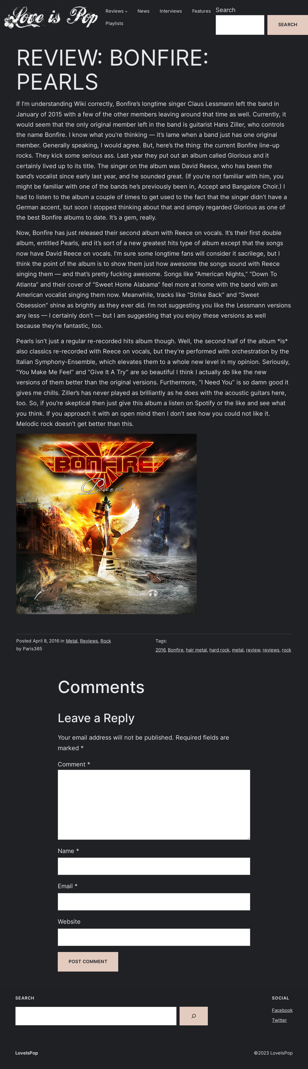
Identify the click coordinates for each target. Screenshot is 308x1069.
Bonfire (175, 650)
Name (68, 851)
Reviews (89, 641)
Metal (72, 641)
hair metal (196, 650)
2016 (160, 650)
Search (226, 10)
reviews (271, 650)
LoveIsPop (26, 1053)
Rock (105, 641)
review (253, 650)
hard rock (219, 650)
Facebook (282, 1010)
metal (238, 650)
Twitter (279, 1020)
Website (69, 921)
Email (68, 886)
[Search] (194, 1016)
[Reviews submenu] (126, 11)
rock (286, 650)
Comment (74, 764)
